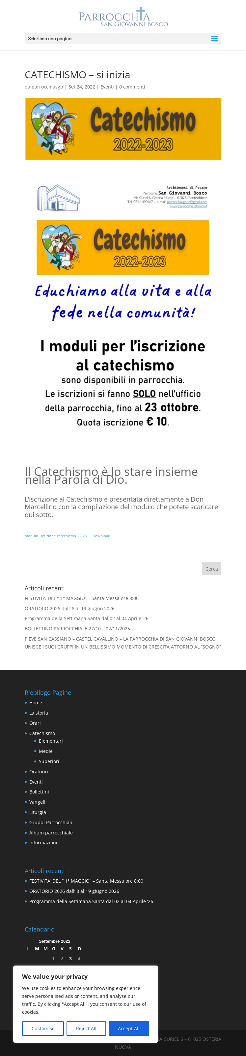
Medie (46, 751)
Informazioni (43, 842)
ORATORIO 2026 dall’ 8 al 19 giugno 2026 (70, 608)
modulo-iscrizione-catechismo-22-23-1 (57, 535)
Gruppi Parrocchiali (50, 822)
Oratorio (38, 771)
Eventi (107, 87)
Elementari (51, 741)
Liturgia (37, 812)
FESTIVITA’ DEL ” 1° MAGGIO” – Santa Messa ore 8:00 (82, 598)
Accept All (129, 1028)
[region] (85, 1004)
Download (101, 535)
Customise (43, 1028)
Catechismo (42, 733)
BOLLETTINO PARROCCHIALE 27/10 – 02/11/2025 (77, 628)
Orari (35, 723)
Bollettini (39, 792)
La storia (38, 713)
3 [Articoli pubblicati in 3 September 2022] (70, 958)
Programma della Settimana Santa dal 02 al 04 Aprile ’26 (87, 618)
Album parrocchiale (51, 832)
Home (35, 702)
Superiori (49, 761)
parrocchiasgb (47, 87)
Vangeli (37, 802)
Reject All (86, 1028)
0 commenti (132, 87)
